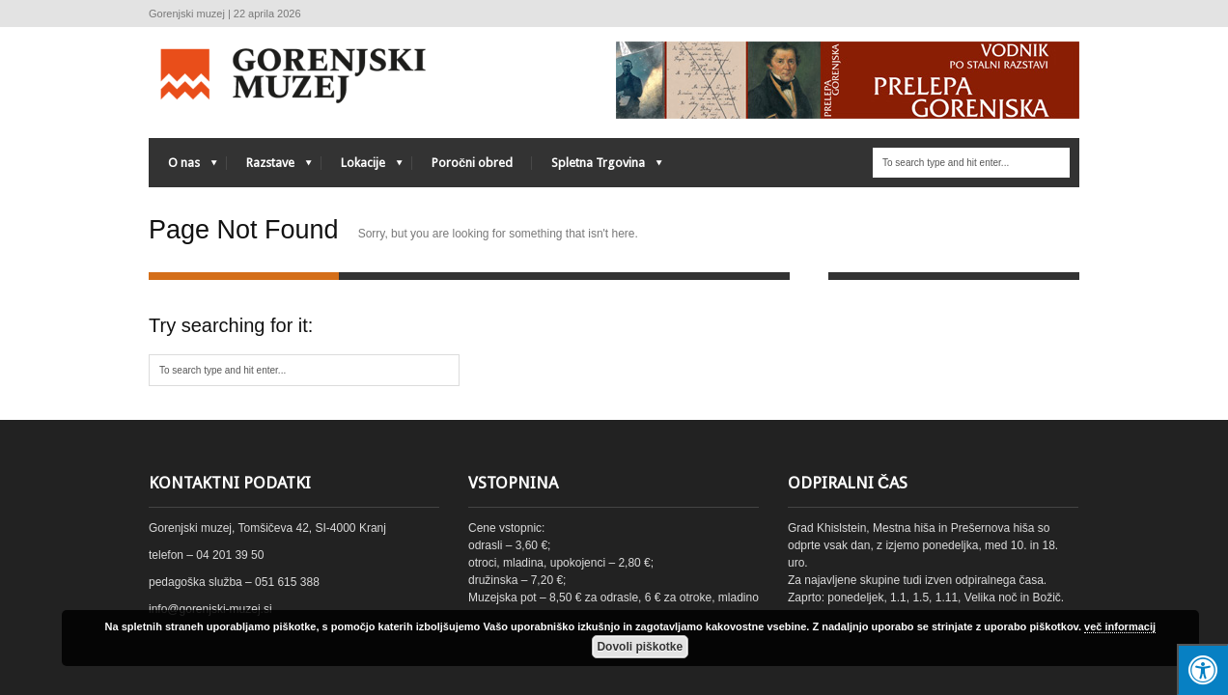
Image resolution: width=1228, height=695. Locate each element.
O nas (183, 167)
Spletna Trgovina (597, 167)
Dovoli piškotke (640, 646)
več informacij (1120, 626)
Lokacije (362, 167)
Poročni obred (472, 162)
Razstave (269, 167)
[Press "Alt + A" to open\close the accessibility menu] (1202, 669)
